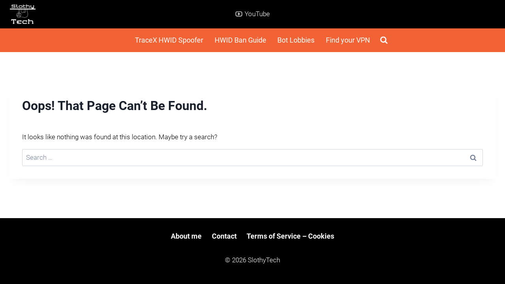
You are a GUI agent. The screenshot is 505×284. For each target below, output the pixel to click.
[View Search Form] (384, 40)
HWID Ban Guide (240, 40)
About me (186, 236)
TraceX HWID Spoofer (169, 40)
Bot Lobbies (295, 40)
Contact (224, 236)
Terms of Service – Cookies (290, 236)
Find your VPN (348, 40)
